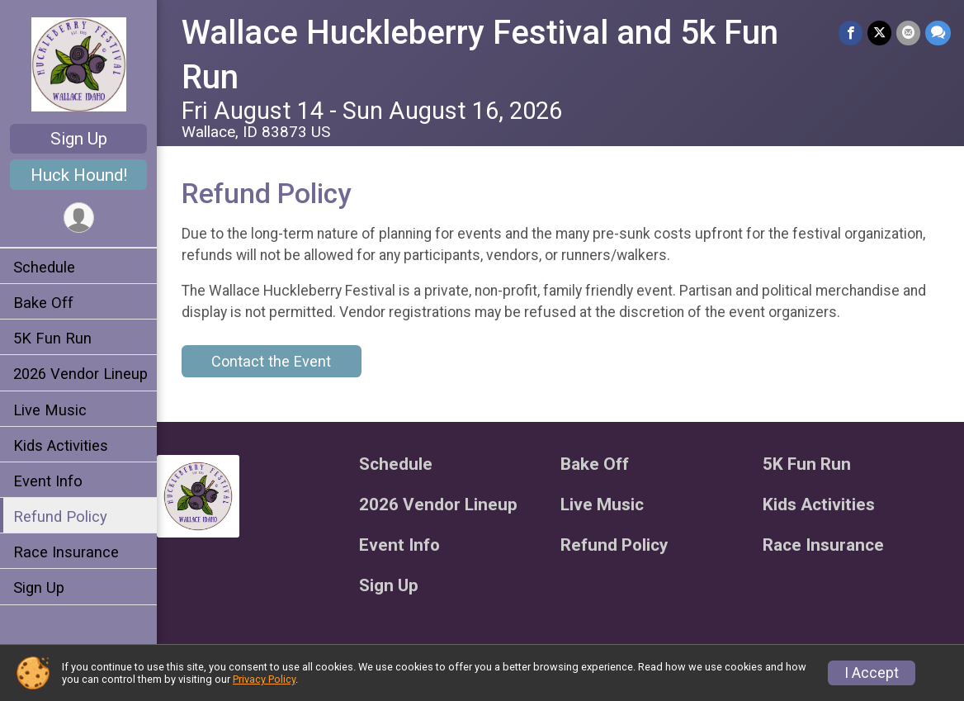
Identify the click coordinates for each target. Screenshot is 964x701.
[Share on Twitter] (879, 33)
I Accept (871, 673)
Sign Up (78, 139)
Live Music (50, 410)
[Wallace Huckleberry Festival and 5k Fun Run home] (78, 63)
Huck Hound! (79, 175)
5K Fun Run (52, 338)
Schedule (44, 267)
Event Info (48, 481)
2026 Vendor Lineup (80, 373)
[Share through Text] (938, 33)
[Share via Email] (908, 33)
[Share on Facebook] (850, 33)
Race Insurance (66, 552)
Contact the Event (271, 361)
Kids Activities (60, 445)
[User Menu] (79, 217)
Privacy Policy (264, 679)
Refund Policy (60, 516)
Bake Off (43, 302)
